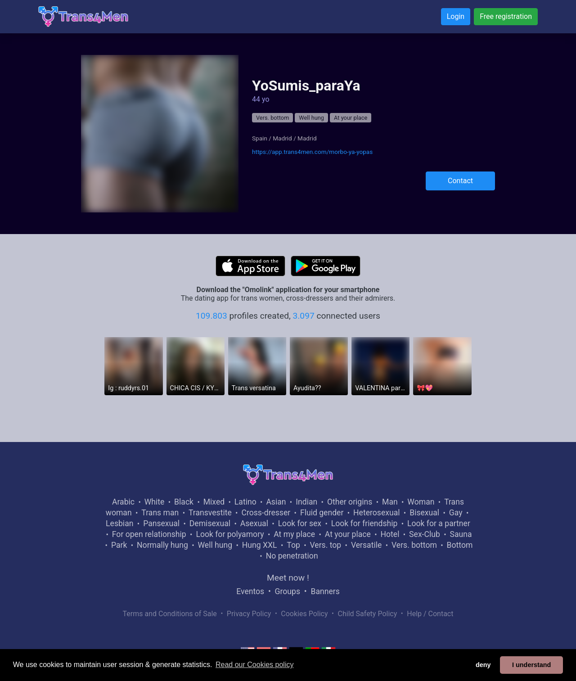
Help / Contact (430, 613)
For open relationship (149, 534)
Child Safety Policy (367, 613)
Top (293, 545)
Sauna (461, 534)
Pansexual (161, 523)
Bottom (460, 545)
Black (184, 501)
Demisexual (209, 523)
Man (390, 501)
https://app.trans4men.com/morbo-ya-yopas (312, 151)
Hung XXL (259, 545)
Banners (324, 591)
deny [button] (483, 664)
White (154, 501)
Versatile (366, 545)
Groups (287, 591)
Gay (456, 512)
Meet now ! (288, 578)
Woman (420, 501)
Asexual (254, 523)
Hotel (389, 534)
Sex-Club (424, 534)
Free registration (506, 16)
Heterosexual (376, 512)
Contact (460, 180)
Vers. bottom (272, 117)
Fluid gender (321, 512)
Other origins (349, 501)
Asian (276, 501)
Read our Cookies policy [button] (254, 664)
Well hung (311, 117)
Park (119, 545)
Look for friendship (364, 523)
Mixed (214, 501)
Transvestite (210, 512)
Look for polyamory (230, 534)
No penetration (292, 555)
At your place (350, 117)
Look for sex (299, 523)
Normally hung (162, 545)
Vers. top (325, 545)
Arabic (123, 501)
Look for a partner (438, 523)
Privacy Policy (249, 613)
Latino (245, 501)
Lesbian (119, 523)
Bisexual (424, 512)
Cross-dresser (265, 512)
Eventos (250, 591)
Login (455, 16)
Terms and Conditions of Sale (170, 613)
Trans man (160, 512)
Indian (306, 501)
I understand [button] (531, 664)
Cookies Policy (304, 613)
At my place (294, 534)
